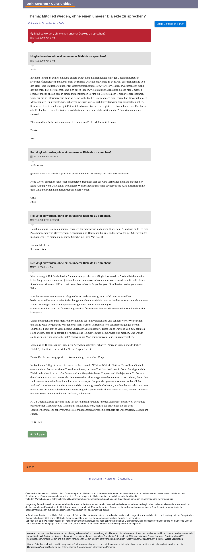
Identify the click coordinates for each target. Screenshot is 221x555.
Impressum (95, 478)
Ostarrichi (33, 23)
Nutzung (110, 478)
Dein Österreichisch (50, 3)
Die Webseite (49, 23)
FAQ (61, 23)
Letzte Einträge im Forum (170, 24)
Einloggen (37, 434)
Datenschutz (125, 478)
